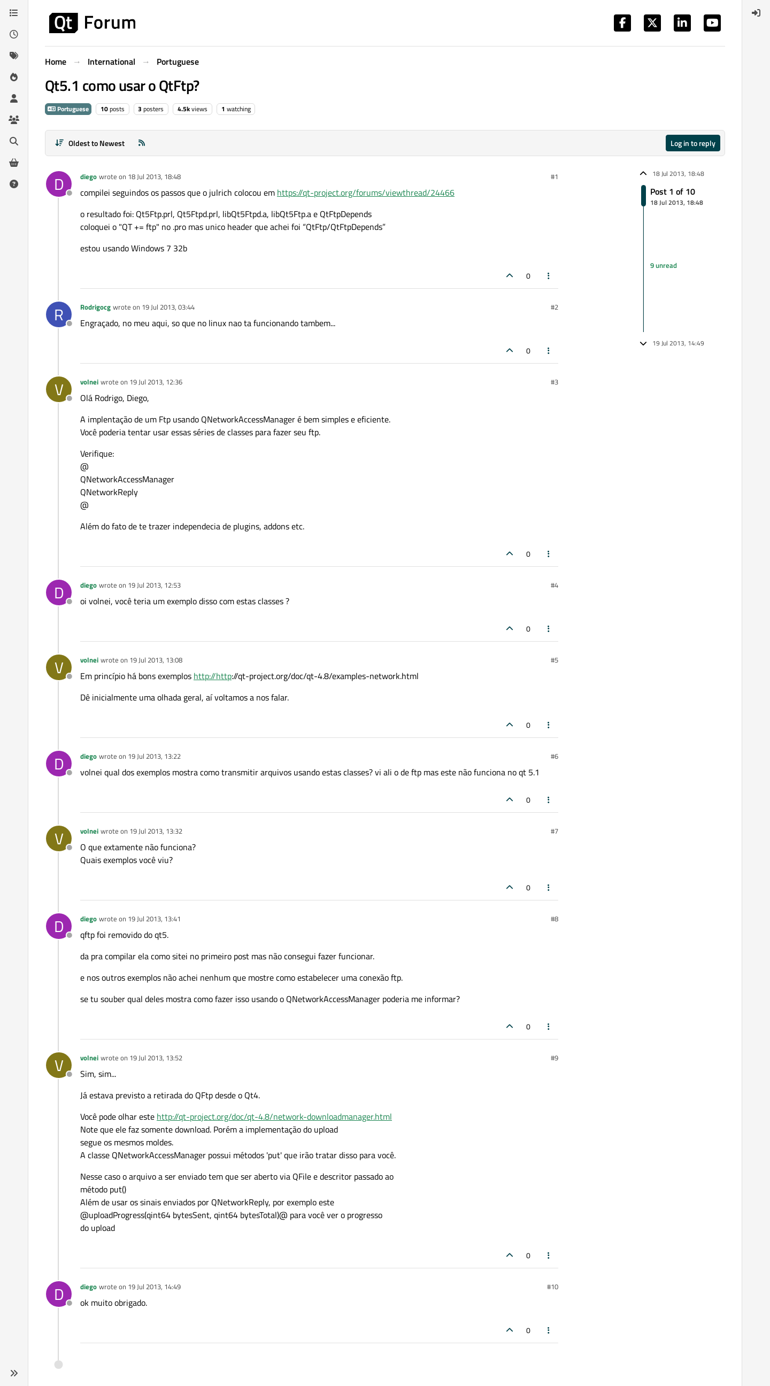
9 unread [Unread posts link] (663, 265)
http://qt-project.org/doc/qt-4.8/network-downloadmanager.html (274, 1116)
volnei (89, 381)
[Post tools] (549, 275)
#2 (554, 307)
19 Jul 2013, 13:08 (155, 659)
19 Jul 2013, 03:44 (168, 307)
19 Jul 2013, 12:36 (155, 381)
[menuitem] (756, 12)
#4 (554, 585)
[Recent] (14, 34)
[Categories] (14, 12)
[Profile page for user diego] (59, 184)
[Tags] (14, 55)
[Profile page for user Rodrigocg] (59, 314)
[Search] (14, 141)
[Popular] (14, 77)
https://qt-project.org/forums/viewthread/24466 (366, 192)
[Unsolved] (14, 183)
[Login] (756, 12)
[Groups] (14, 119)
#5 (554, 659)
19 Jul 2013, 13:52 (155, 1057)
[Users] (14, 98)
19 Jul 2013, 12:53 (154, 585)
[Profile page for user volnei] (59, 389)
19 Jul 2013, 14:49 (154, 1286)
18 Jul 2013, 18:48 (154, 176)
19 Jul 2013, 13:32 (155, 831)
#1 (554, 176)
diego (88, 176)
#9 (554, 1057)
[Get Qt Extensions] (14, 162)
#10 (552, 1286)
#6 (554, 756)
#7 (554, 831)
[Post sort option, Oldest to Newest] (89, 143)
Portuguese (68, 109)
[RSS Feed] (142, 143)
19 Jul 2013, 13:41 (154, 918)
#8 (554, 918)
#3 (554, 381)
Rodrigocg (95, 307)
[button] (14, 1373)
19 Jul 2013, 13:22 (154, 756)
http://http (213, 675)
